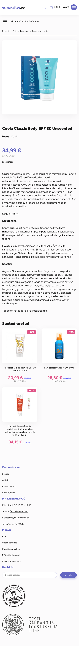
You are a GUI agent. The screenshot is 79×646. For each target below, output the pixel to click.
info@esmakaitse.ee (19, 517)
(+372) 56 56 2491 (19, 511)
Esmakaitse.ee (10, 467)
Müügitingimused (10, 555)
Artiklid (5, 480)
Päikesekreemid (20, 31)
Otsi (44, 7)
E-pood (5, 473)
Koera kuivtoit (9, 486)
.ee (13, 7)
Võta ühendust (9, 542)
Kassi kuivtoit (8, 492)
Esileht (5, 31)
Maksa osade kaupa (11, 561)
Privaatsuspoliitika (11, 549)
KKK (4, 536)
